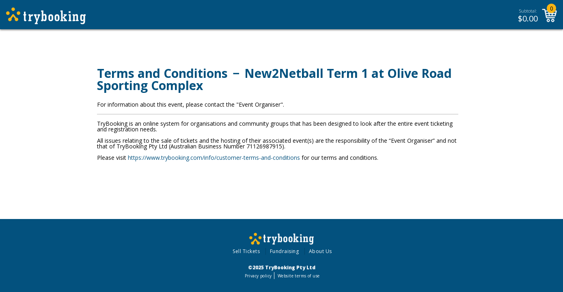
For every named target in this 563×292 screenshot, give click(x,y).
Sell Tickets (246, 251)
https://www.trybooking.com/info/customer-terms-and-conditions (214, 157)
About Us (320, 251)
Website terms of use (298, 276)
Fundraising (284, 251)
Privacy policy (258, 276)
